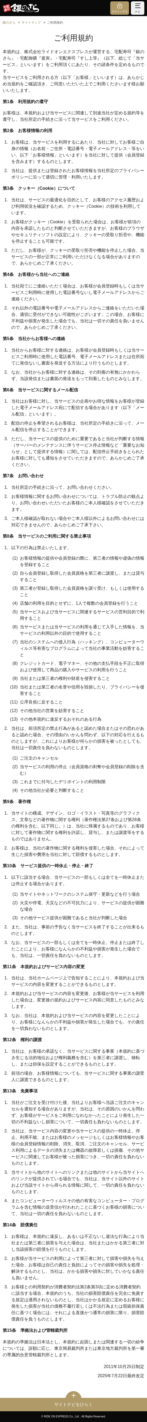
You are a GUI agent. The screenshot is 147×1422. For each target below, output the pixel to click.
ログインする (120, 11)
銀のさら (9, 22)
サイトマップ (31, 22)
